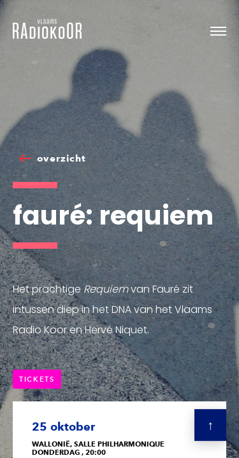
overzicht (61, 158)
